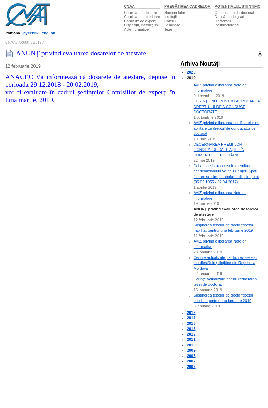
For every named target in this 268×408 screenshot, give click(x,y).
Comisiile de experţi (140, 21)
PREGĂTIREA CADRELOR (187, 6)
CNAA (129, 6)
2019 (37, 42)
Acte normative (136, 29)
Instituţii (170, 17)
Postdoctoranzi (227, 25)
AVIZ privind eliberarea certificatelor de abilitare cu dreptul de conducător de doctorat (227, 128)
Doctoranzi (223, 21)
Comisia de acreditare (142, 17)
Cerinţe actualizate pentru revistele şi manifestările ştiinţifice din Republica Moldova (225, 262)
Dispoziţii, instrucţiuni (141, 25)
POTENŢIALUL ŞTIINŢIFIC (237, 6)
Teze (168, 29)
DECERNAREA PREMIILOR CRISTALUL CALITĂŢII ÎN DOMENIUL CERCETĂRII (219, 149)
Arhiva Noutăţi (200, 63)
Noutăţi (24, 42)
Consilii (170, 21)
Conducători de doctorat (234, 12)
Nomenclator (174, 12)
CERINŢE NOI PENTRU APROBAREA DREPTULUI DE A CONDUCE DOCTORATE (227, 106)
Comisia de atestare (140, 12)
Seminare (172, 25)
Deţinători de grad (229, 17)
